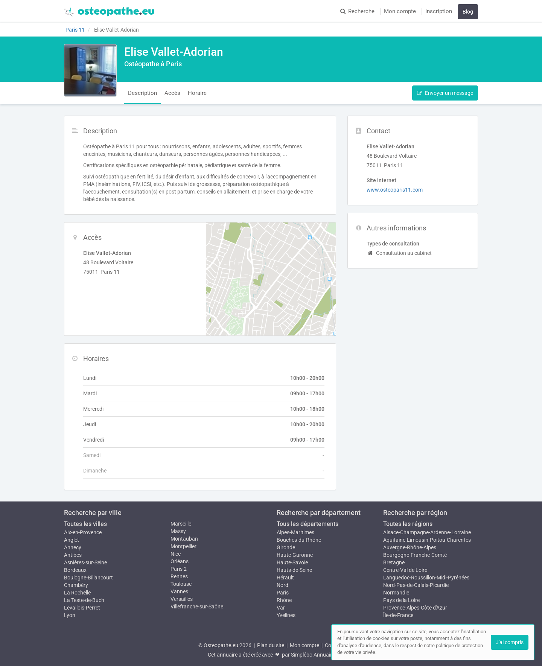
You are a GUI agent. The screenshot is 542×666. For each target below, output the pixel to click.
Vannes (179, 591)
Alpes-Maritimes (295, 532)
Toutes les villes (85, 523)
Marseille (181, 524)
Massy (178, 531)
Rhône (284, 600)
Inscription (438, 11)
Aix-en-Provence (83, 532)
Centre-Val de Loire (405, 570)
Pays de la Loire (401, 600)
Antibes (73, 555)
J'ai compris (510, 642)
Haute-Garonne (295, 555)
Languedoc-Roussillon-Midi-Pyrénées (426, 578)
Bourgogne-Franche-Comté (415, 555)
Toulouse (181, 584)
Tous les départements (307, 523)
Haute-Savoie (292, 562)
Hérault (285, 578)
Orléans (180, 561)
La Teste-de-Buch (84, 600)
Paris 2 (179, 569)
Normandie (396, 593)
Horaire (197, 93)
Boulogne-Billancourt (88, 578)
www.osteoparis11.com (395, 190)
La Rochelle (77, 593)
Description (142, 93)
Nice (176, 554)
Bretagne (394, 562)
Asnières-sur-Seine (85, 562)
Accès (172, 93)
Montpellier (183, 546)
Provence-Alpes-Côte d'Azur (415, 608)
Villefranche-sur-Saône (197, 607)
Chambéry (76, 585)
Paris (283, 593)
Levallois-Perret (82, 608)
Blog (468, 12)
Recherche (357, 11)
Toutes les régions (407, 523)
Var (281, 608)
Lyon (69, 615)
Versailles (182, 599)
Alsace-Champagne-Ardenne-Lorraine (427, 532)
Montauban (184, 539)
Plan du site (270, 645)
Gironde (286, 547)
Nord (282, 585)
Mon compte (400, 11)
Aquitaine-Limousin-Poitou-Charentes (427, 540)
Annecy (72, 547)
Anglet (71, 540)
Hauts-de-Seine (294, 570)
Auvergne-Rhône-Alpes (409, 547)
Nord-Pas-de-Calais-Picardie (416, 585)
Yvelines (286, 615)
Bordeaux (75, 570)
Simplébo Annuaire (313, 655)
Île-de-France (398, 615)
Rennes (179, 576)
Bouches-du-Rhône (299, 540)
